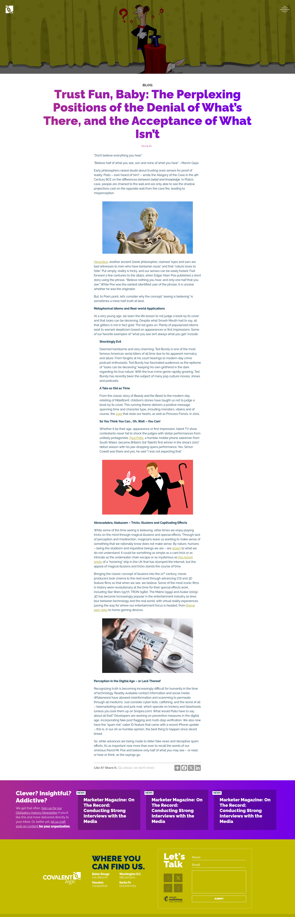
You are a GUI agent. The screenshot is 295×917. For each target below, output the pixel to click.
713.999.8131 (99, 885)
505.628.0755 (127, 885)
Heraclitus (101, 262)
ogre (119, 414)
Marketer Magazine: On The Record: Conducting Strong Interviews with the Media (109, 810)
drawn (176, 548)
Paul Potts (136, 438)
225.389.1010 (100, 877)
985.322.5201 (127, 877)
